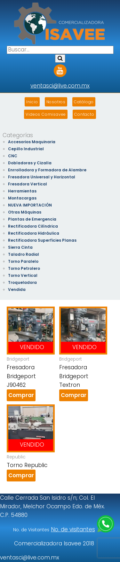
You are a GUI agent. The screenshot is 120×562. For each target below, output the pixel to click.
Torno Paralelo (23, 261)
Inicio (32, 102)
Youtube (60, 68)
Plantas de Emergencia (32, 219)
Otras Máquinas (24, 212)
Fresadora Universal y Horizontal (41, 177)
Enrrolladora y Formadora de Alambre (47, 170)
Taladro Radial (23, 254)
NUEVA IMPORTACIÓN (30, 205)
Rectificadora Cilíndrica (33, 226)
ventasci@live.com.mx (60, 86)
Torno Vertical (22, 275)
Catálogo (84, 102)
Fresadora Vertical (27, 184)
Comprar (21, 395)
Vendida (17, 289)
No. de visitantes (73, 529)
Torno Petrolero (24, 268)
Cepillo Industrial (26, 149)
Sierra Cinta (20, 247)
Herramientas (22, 191)
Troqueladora (22, 282)
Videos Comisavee (46, 114)
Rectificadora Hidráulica (33, 233)
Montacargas (22, 198)
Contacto (84, 114)
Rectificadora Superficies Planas (42, 240)
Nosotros (56, 102)
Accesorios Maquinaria (31, 141)
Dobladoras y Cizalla (30, 163)
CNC (12, 156)
